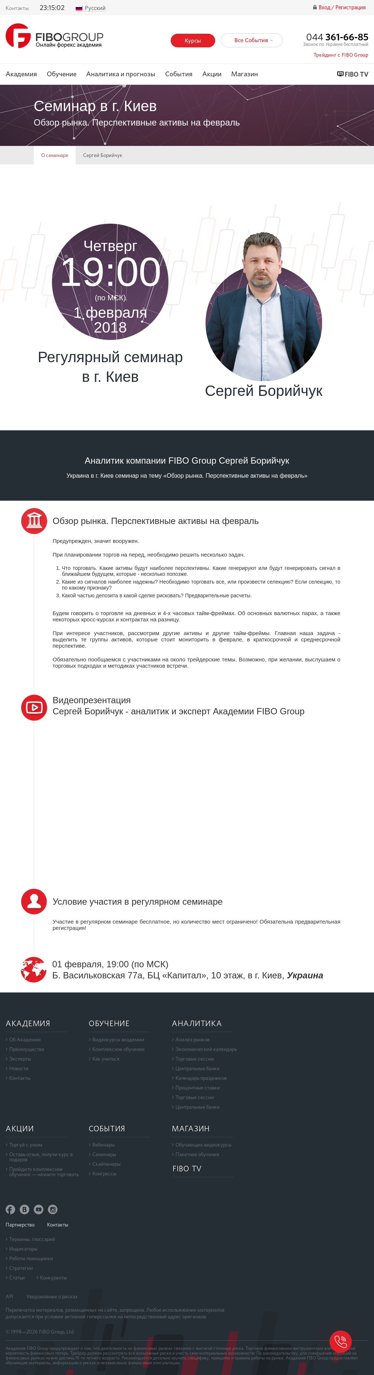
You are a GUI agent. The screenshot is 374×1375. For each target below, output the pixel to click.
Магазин (244, 74)
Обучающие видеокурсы (203, 1145)
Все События (253, 40)
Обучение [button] (61, 74)
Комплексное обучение (118, 1049)
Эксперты (20, 1059)
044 (337, 37)
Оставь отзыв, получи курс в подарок (41, 1156)
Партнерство (20, 1225)
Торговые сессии (194, 1059)
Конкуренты (53, 1278)
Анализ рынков (192, 1039)
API (9, 1296)
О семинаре (54, 155)
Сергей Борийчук (102, 155)
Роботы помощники (31, 1258)
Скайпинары (106, 1164)
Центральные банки (197, 1068)
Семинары (104, 1154)
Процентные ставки (197, 1088)
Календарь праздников (201, 1078)
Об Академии (25, 1039)
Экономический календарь (206, 1049)
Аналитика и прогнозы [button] (120, 74)
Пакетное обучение (197, 1154)
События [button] (179, 74)
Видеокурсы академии (118, 1039)
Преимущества (26, 1049)
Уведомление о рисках (52, 1296)
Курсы (193, 40)
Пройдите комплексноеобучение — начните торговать (44, 1171)
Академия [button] (21, 74)
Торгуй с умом (25, 1145)
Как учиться (105, 1059)
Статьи (17, 1278)
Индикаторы (23, 1249)
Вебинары (103, 1145)
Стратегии (21, 1268)
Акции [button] (212, 74)
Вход (325, 7)
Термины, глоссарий (32, 1239)
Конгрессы (104, 1174)
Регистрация (350, 7)
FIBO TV (356, 74)
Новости (19, 1068)
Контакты (17, 8)
